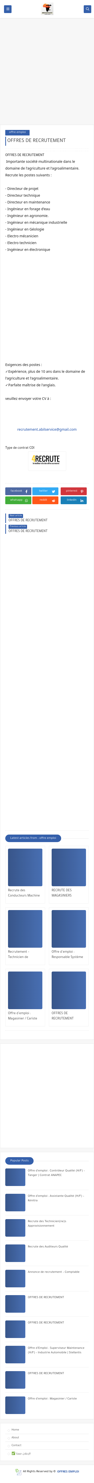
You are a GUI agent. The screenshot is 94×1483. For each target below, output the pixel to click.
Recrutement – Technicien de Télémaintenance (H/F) (25, 955)
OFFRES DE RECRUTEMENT (63, 1016)
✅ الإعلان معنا (21, 1453)
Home (15, 1430)
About (15, 1437)
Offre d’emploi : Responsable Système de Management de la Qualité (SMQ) (67, 955)
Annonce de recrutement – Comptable (53, 1272)
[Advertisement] (47, 74)
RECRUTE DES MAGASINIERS (62, 893)
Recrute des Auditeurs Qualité (48, 1247)
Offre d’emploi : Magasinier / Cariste (22, 1016)
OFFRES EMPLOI (68, 1471)
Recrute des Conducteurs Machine (24, 893)
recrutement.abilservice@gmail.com (47, 429)
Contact (16, 1445)
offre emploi (17, 132)
